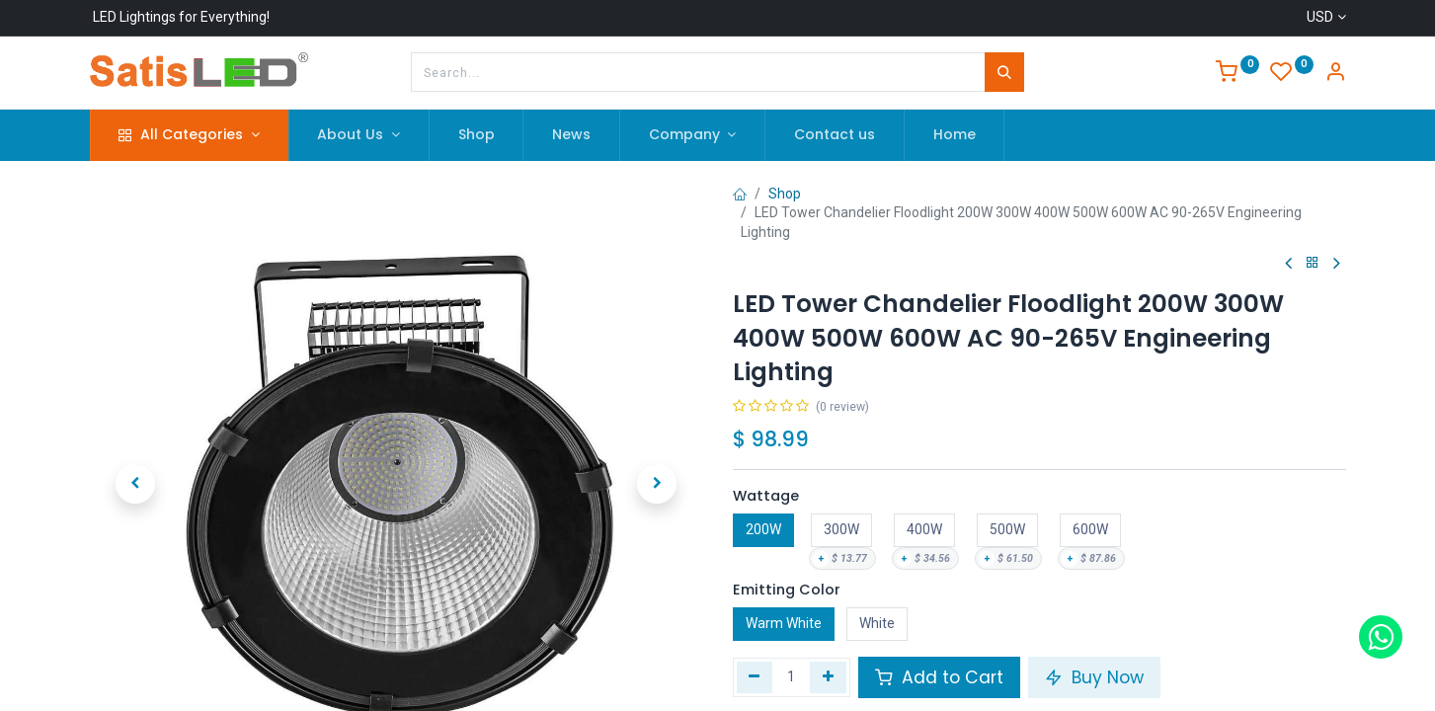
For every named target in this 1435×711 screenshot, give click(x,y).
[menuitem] (476, 135)
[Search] (1004, 72)
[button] (136, 451)
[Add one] (828, 677)
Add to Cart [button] (939, 677)
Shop (784, 193)
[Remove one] (755, 677)
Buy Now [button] (1094, 677)
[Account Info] (1335, 74)
